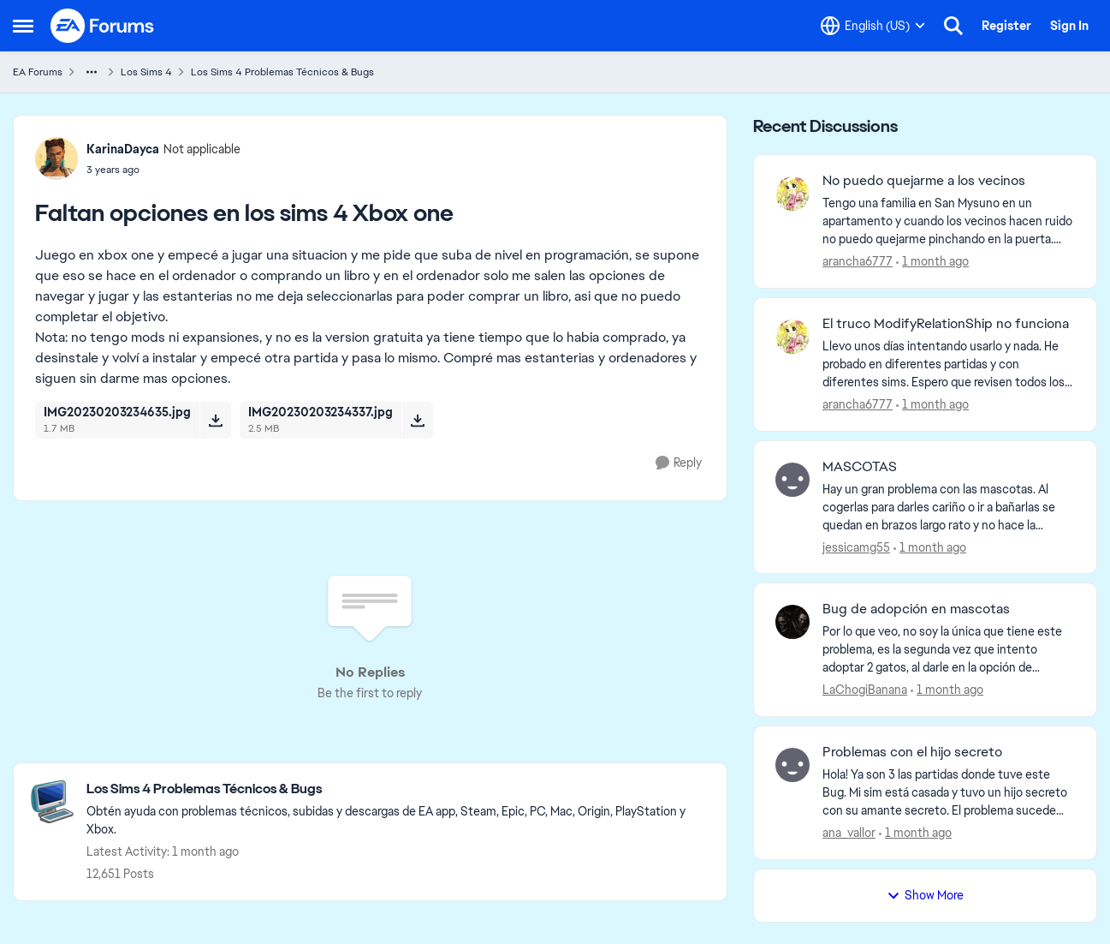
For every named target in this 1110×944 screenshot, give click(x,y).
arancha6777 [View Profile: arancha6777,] (857, 261)
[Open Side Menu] (23, 26)
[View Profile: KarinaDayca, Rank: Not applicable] (56, 158)
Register (1006, 25)
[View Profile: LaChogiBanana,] (792, 622)
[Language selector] (873, 26)
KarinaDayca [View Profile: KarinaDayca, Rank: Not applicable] (122, 149)
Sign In (1069, 25)
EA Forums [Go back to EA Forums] (37, 72)
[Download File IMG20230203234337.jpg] (417, 420)
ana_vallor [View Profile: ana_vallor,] (849, 832)
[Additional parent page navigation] (91, 72)
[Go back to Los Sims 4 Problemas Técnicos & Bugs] (397, 789)
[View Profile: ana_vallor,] (792, 765)
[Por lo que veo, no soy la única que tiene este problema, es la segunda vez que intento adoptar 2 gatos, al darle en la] (948, 650)
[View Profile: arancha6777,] (792, 193)
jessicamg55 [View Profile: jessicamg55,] (856, 546)
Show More (925, 895)
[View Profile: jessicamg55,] (792, 480)
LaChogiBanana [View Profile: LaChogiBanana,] (864, 689)
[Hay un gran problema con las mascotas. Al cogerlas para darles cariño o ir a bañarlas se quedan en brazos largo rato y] (948, 507)
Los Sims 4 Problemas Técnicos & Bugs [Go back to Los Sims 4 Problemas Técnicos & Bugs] (282, 72)
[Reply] (678, 463)
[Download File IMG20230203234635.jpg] (215, 420)
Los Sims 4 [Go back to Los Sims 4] (146, 72)
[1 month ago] (932, 262)
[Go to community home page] (102, 26)
